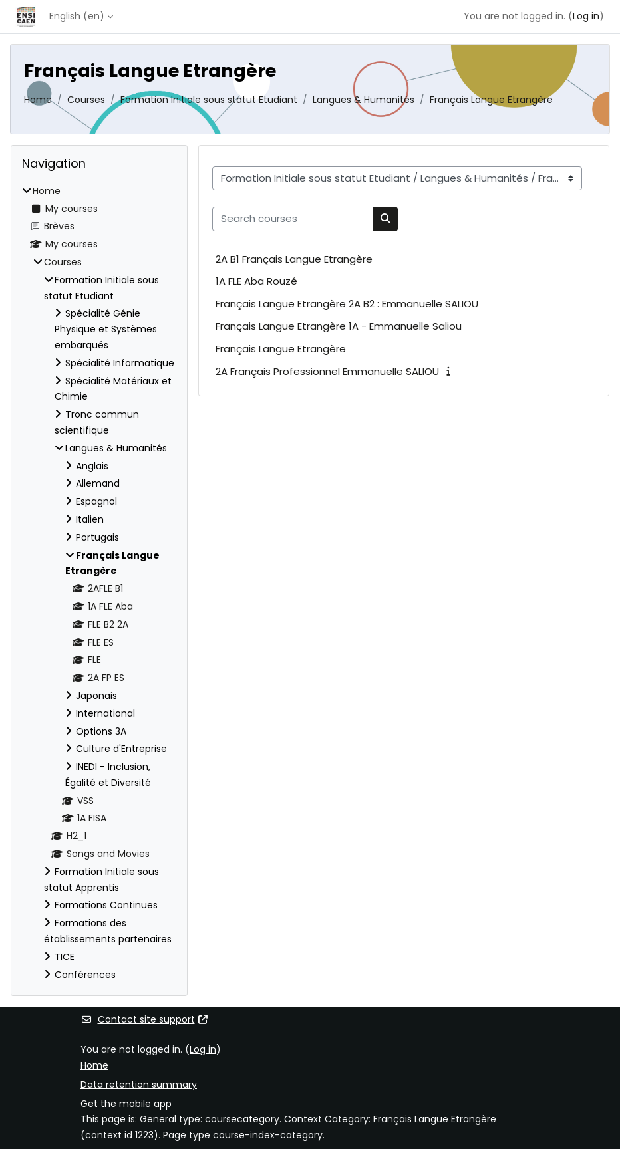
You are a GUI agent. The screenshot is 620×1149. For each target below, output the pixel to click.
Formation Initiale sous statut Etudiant (208, 99)
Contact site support (144, 1019)
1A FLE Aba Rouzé (256, 281)
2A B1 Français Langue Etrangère (294, 259)
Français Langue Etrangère (491, 99)
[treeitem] (99, 583)
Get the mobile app (126, 1103)
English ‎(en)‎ (76, 16)
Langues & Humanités (363, 99)
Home (38, 99)
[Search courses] (293, 219)
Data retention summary (138, 1084)
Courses (86, 99)
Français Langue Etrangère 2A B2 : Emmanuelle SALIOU (347, 304)
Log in (586, 16)
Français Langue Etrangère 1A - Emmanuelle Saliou (339, 326)
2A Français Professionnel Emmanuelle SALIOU (327, 371)
